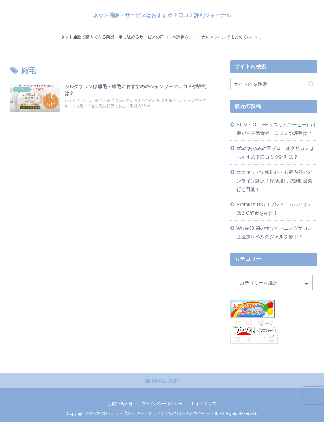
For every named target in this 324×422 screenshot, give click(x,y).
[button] (311, 83)
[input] (273, 84)
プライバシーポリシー (162, 403)
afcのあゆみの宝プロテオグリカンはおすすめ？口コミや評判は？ (275, 152)
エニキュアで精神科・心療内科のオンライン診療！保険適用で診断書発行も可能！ (274, 180)
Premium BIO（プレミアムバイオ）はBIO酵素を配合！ (274, 209)
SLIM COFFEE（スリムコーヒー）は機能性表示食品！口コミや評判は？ (276, 129)
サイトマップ (203, 403)
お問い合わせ (120, 403)
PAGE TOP (161, 381)
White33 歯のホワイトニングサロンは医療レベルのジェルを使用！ (274, 232)
